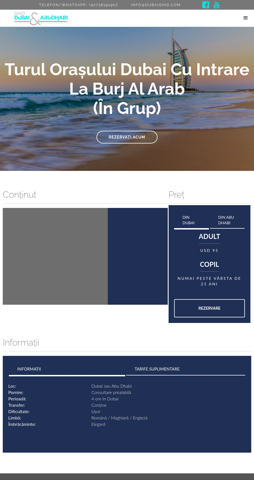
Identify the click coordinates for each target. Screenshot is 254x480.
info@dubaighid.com (156, 5)
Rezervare (209, 308)
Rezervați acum (127, 137)
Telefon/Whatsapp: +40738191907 (78, 5)
